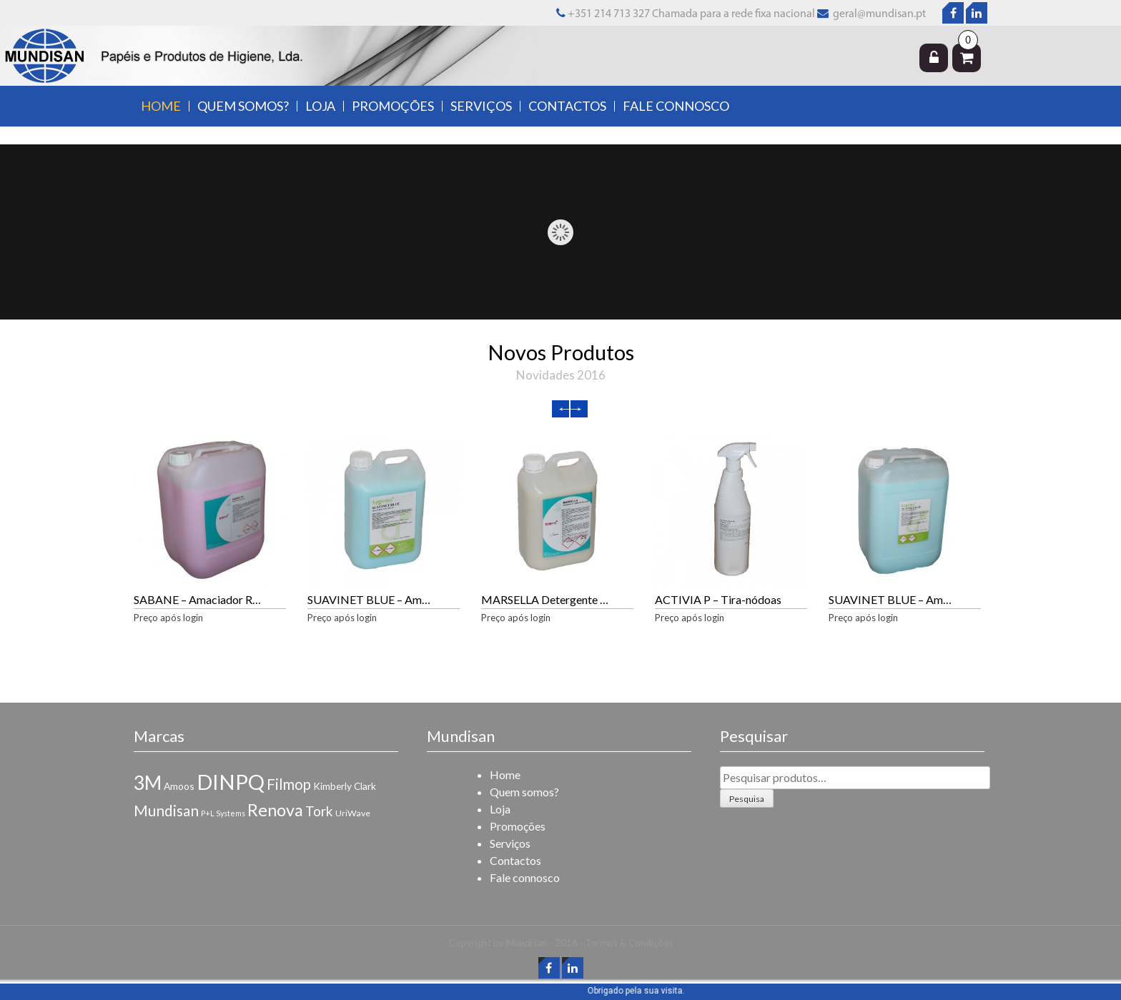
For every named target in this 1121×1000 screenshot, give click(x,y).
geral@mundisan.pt (878, 14)
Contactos (567, 106)
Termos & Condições (629, 943)
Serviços (481, 106)
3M (148, 782)
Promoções (393, 106)
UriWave (352, 813)
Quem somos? (243, 106)
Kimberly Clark (344, 786)
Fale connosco (676, 106)
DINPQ (231, 781)
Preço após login (168, 617)
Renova (275, 810)
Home (161, 106)
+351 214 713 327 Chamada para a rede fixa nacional (685, 14)
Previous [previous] (560, 408)
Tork (319, 811)
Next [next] (579, 408)
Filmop (289, 784)
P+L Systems (223, 813)
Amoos (179, 786)
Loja (320, 106)
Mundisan (166, 810)
